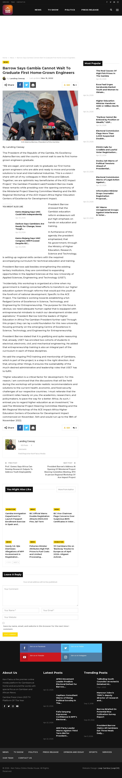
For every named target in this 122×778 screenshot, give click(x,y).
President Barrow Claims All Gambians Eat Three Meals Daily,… (107, 729)
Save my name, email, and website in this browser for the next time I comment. (36, 627)
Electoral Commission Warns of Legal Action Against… (107, 180)
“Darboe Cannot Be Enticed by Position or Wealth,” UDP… (107, 119)
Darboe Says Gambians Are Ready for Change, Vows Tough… (29, 226)
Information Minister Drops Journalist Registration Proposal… (107, 195)
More (84, 10)
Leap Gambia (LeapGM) (108, 768)
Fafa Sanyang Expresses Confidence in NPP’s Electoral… (66, 715)
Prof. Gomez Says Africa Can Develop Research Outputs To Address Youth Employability (19, 469)
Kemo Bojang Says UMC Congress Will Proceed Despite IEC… (27, 241)
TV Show (53, 10)
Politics (70, 10)
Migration (10, 509)
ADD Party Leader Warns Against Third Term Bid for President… (67, 732)
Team (13, 2)
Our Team (8, 758)
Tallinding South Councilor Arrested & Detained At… (108, 681)
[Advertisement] (61, 35)
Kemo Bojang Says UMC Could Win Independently (28, 213)
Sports (93, 752)
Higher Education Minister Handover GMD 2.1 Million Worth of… (107, 105)
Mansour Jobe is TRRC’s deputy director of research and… (107, 696)
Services (6, 2)
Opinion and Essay (74, 752)
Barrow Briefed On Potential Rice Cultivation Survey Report (106, 713)
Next (16, 562)
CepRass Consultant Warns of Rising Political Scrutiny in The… (66, 699)
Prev (8, 562)
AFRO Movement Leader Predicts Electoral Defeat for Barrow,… (66, 683)
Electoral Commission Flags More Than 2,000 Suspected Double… (107, 135)
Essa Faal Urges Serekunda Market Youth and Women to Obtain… (107, 88)
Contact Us (21, 2)
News (38, 10)
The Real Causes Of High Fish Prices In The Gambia (106, 73)
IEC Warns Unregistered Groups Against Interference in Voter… (107, 211)
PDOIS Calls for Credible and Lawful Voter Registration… (106, 149)
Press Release (50, 752)
